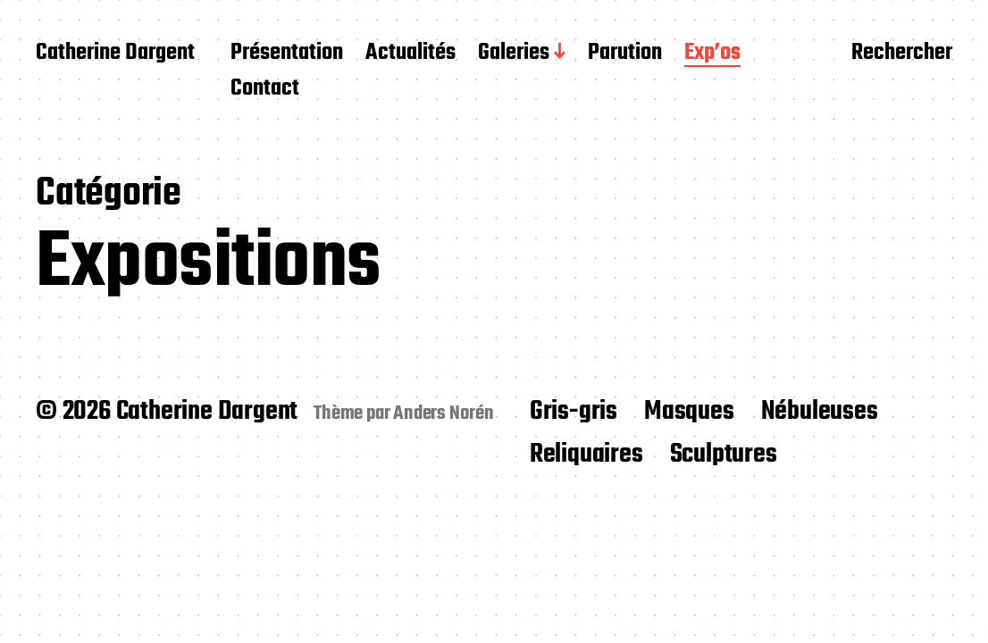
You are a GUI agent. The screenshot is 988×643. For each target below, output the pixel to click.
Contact (264, 89)
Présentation (286, 53)
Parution (625, 53)
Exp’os (712, 53)
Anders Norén (443, 413)
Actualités (410, 53)
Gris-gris (573, 411)
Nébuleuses (819, 411)
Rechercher (901, 54)
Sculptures (723, 454)
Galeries (513, 53)
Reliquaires (586, 454)
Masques (689, 411)
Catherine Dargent (115, 53)
